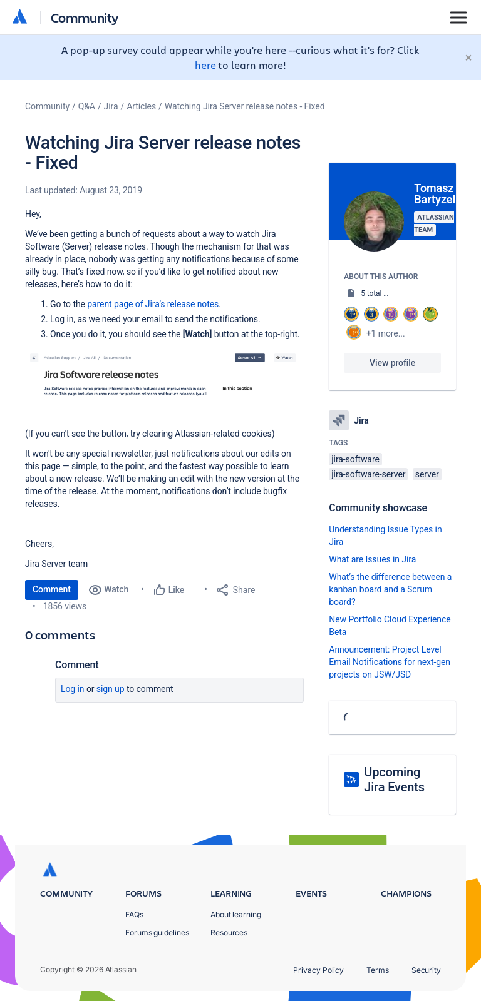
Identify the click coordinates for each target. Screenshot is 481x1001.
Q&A (86, 106)
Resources (228, 932)
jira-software (355, 459)
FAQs (134, 914)
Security (426, 970)
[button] (164, 372)
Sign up (110, 689)
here (205, 64)
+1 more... (385, 333)
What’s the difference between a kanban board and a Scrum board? (390, 589)
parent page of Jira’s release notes (153, 304)
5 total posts (381, 293)
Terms (377, 970)
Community (85, 17)
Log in (73, 689)
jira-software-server (368, 474)
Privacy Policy (318, 970)
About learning (235, 914)
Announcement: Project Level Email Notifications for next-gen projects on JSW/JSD (389, 661)
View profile (392, 363)
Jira (111, 106)
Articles (141, 106)
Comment (52, 589)
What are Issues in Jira (372, 559)
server (427, 474)
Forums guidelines (157, 932)
